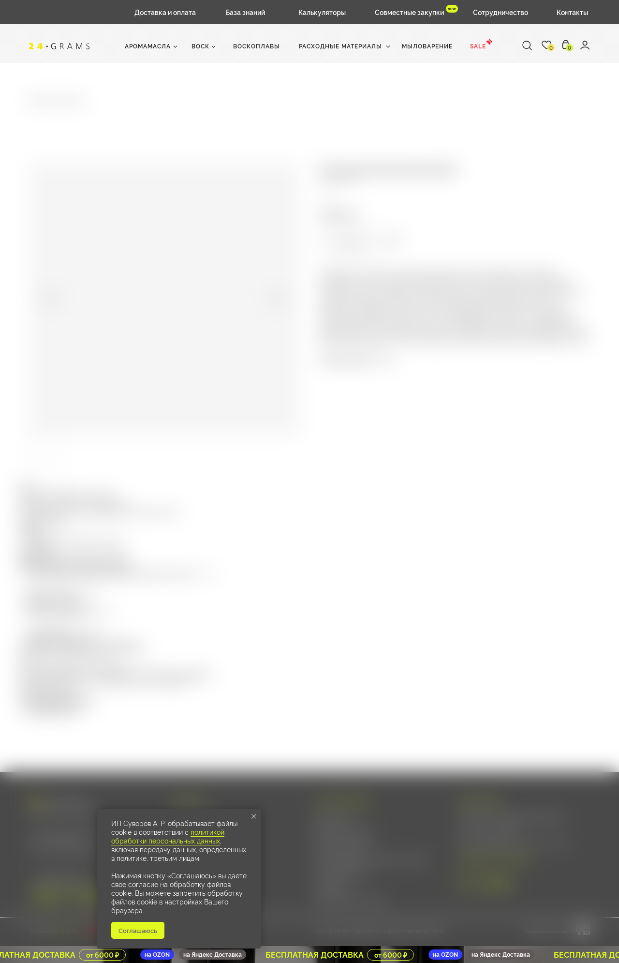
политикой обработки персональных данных (167, 836)
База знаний (245, 11)
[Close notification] (254, 816)
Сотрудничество (500, 11)
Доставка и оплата (165, 11)
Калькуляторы (322, 11)
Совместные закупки (409, 11)
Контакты (572, 11)
